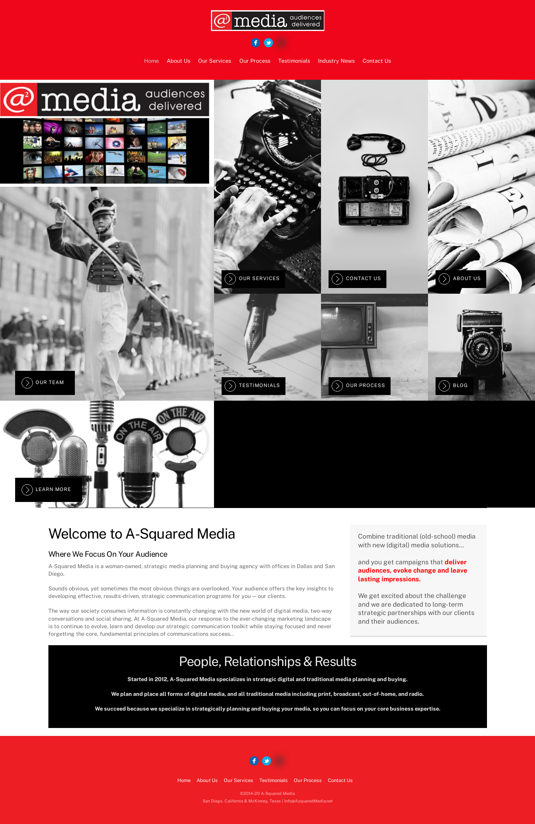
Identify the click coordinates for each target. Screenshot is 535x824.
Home (151, 60)
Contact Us (377, 60)
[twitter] (268, 43)
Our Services (214, 60)
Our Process (254, 60)
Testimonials (294, 60)
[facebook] (255, 43)
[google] (281, 43)
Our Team (43, 383)
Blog (453, 386)
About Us (178, 60)
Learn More (46, 490)
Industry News (336, 60)
